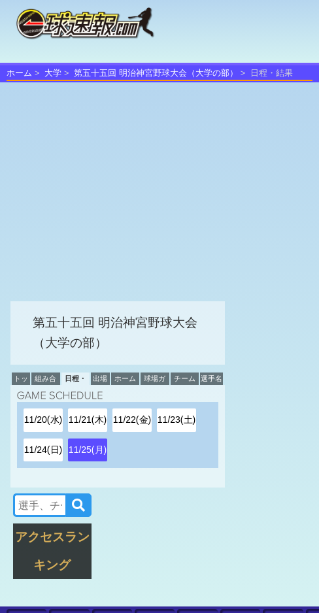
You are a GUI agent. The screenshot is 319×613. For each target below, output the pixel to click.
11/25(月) (88, 449)
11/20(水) (43, 419)
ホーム (19, 73)
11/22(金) (132, 419)
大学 (52, 73)
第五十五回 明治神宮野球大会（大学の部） (156, 73)
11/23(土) (176, 419)
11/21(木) (88, 419)
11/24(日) (43, 449)
